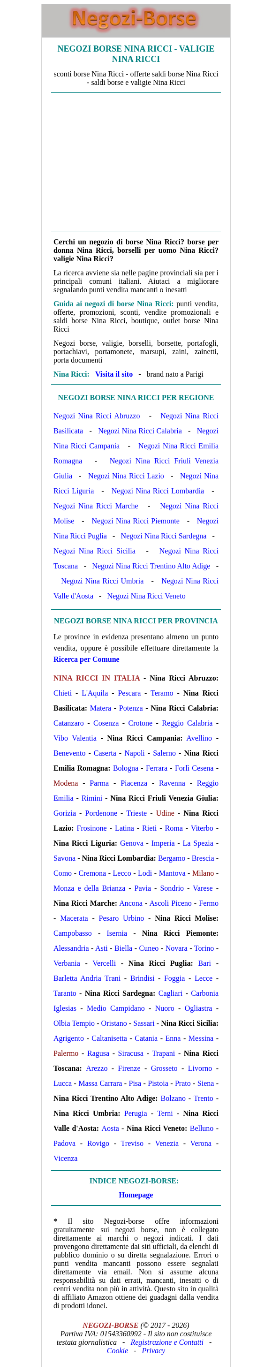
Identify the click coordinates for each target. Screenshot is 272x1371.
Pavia (143, 888)
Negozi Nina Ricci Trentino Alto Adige (151, 566)
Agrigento (68, 1038)
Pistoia (158, 1083)
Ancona (131, 903)
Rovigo (98, 1143)
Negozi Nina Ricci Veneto (146, 596)
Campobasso (72, 933)
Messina (201, 1038)
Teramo (162, 693)
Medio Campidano (116, 1008)
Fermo (209, 903)
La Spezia (198, 843)
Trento (203, 1098)
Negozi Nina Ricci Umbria (102, 581)
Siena (205, 1083)
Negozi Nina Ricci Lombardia (158, 491)
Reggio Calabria (187, 723)
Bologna (125, 768)
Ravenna (172, 783)
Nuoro (164, 1008)
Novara (177, 948)
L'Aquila (95, 693)
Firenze (129, 1068)
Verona (201, 1143)
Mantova (172, 873)
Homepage (136, 1195)
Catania (146, 1038)
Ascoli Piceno (170, 903)
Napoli (134, 753)
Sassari (143, 1023)
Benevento (69, 753)
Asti (101, 948)
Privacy (153, 1351)
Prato (183, 1083)
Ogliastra (198, 1008)
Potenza (131, 708)
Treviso (132, 1143)
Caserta (105, 753)
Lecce (203, 978)
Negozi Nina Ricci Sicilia (94, 551)
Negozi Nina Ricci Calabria (140, 431)
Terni (165, 1113)
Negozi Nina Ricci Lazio (126, 476)
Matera (100, 708)
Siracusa (131, 1053)
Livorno (200, 1068)
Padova (64, 1143)
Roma (174, 828)
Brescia (203, 858)
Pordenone (101, 813)
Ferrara (156, 768)
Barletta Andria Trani (87, 978)
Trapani (163, 1053)
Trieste (136, 813)
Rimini (92, 798)
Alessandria (71, 948)
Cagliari (171, 993)
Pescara (129, 693)
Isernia (117, 933)
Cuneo (149, 948)
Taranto (64, 993)
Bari (204, 963)
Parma (99, 783)
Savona (64, 858)
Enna (173, 1038)
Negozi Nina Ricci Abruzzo (96, 416)
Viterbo (202, 828)
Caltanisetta (109, 1038)
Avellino (199, 738)
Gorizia (64, 813)
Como (62, 873)
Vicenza (65, 1158)
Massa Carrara (100, 1083)
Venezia (167, 1143)
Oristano (114, 1023)
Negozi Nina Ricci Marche (95, 506)
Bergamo (171, 858)
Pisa (135, 1083)
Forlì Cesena (194, 768)
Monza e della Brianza (89, 888)
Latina (124, 828)
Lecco (122, 873)
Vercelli (104, 963)
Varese (203, 888)
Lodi (145, 873)
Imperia (163, 843)
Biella (123, 948)
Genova (132, 843)
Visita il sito (114, 374)
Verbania (66, 963)
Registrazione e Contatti (167, 1342)
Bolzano (173, 1098)
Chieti (62, 693)
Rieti (149, 828)
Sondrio (172, 888)
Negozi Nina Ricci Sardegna (164, 536)
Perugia (135, 1113)
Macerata (74, 918)
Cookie (117, 1351)
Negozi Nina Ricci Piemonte (135, 521)
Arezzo (96, 1068)
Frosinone (92, 828)
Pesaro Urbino (121, 918)
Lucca (62, 1083)
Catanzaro (68, 723)
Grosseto (164, 1068)
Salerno (164, 753)
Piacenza (134, 783)
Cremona (92, 873)
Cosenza (106, 723)
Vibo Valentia (75, 738)
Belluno (202, 1128)
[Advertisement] (136, 162)
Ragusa (98, 1053)
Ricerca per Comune (86, 659)
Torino (204, 948)
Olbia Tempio (74, 1023)
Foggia (174, 978)
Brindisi (142, 978)
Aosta (110, 1128)
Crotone (140, 723)
